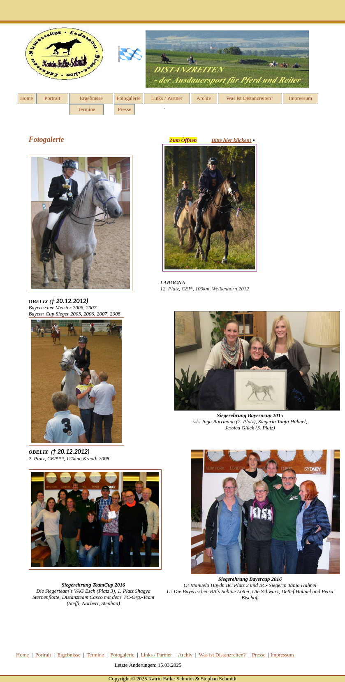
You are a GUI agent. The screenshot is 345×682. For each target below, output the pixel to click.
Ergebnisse (91, 98)
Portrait (52, 98)
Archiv (204, 98)
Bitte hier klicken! (231, 140)
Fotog (122, 655)
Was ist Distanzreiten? (250, 98)
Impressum (300, 98)
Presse (124, 109)
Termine (86, 109)
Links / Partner (167, 98)
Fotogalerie (128, 98)
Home (26, 98)
